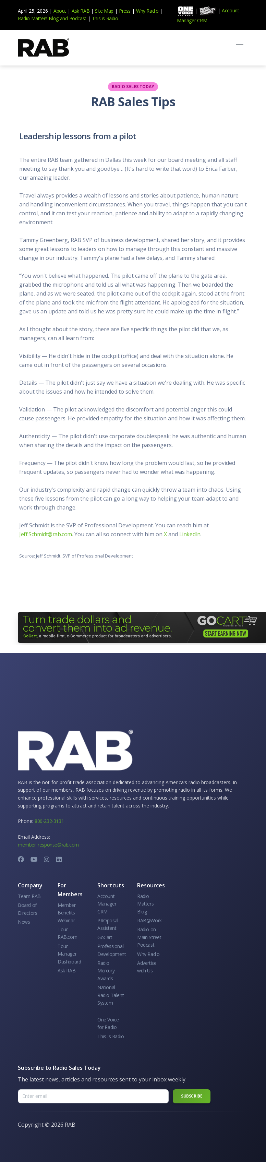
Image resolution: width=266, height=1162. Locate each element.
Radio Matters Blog (38, 18)
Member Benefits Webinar (67, 913)
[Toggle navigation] (239, 47)
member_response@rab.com (48, 844)
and (64, 18)
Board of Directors (27, 909)
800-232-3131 (49, 821)
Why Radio (147, 11)
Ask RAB (80, 11)
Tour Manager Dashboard (69, 954)
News (24, 922)
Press (125, 11)
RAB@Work (149, 920)
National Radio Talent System (110, 995)
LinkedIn (190, 534)
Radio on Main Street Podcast (149, 937)
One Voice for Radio (108, 1023)
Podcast (77, 18)
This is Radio (105, 18)
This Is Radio (110, 1036)
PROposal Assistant (107, 924)
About (59, 11)
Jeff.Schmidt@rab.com (45, 534)
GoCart (104, 937)
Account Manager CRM (106, 904)
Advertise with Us (146, 967)
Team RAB (29, 896)
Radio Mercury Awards (105, 971)
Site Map (104, 11)
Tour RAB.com (67, 933)
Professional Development (111, 950)
